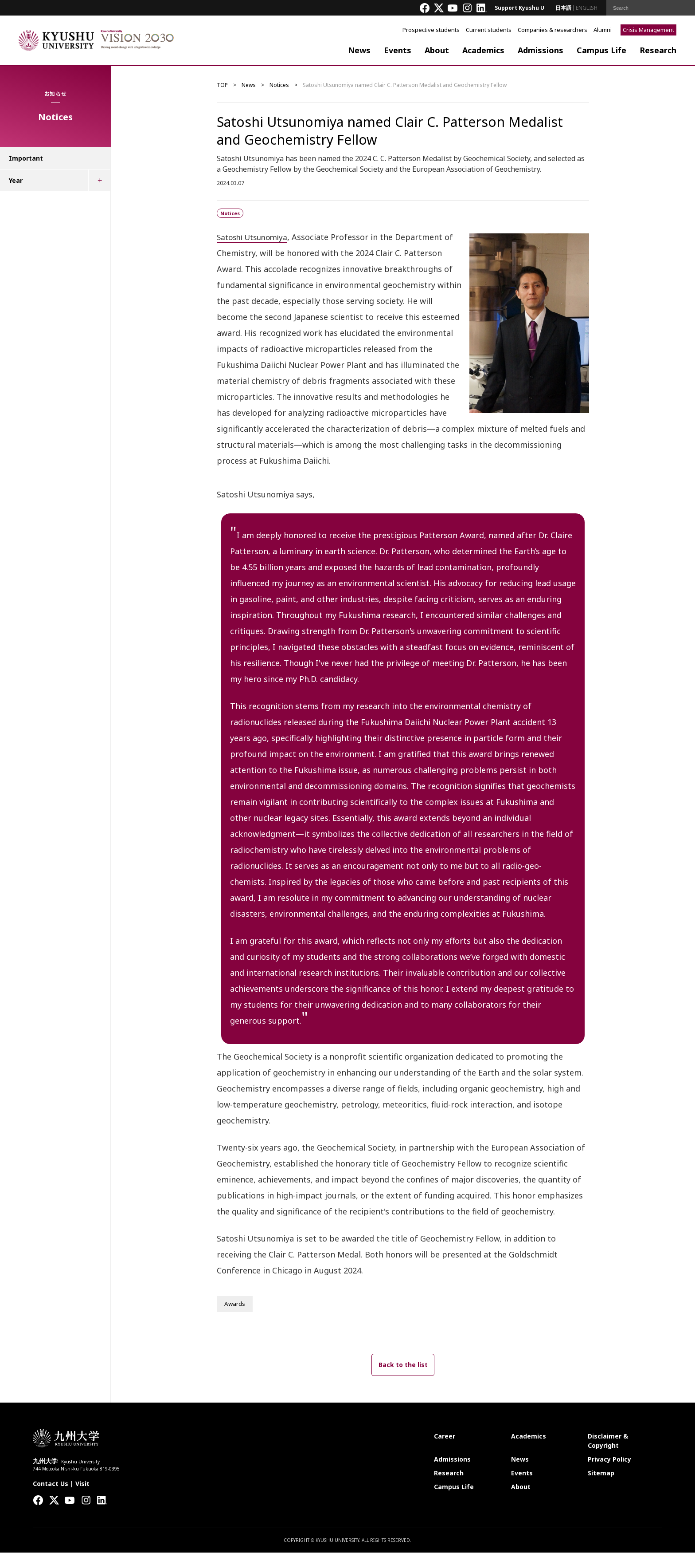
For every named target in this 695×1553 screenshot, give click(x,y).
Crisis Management (648, 30)
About (437, 50)
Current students (488, 30)
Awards (235, 1304)
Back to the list (403, 1365)
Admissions (540, 50)
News (359, 50)
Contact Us (50, 1484)
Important (26, 158)
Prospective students (431, 30)
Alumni (602, 30)
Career (444, 1436)
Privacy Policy (609, 1459)
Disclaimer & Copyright (608, 1441)
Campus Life (601, 50)
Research (658, 50)
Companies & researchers (552, 30)
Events (397, 50)
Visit (82, 1484)
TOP (222, 85)
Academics (483, 50)
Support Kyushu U (519, 8)
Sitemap (601, 1473)
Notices (279, 85)
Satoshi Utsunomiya (255, 237)
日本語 (563, 8)
